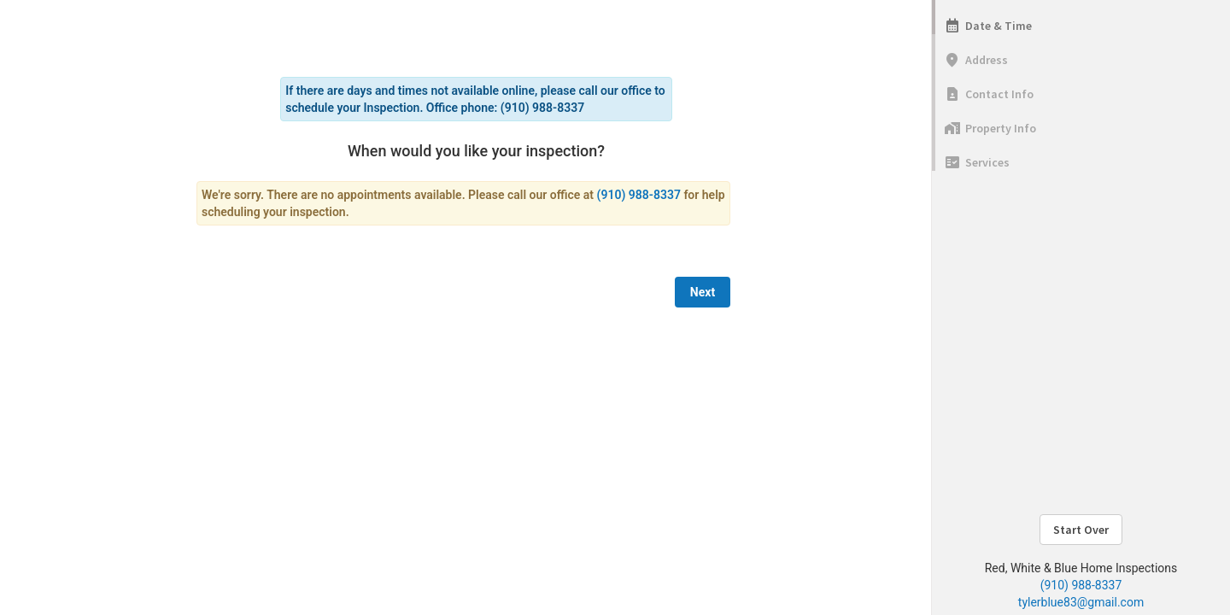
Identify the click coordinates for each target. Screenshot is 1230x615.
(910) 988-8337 (1081, 585)
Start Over (1081, 529)
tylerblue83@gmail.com (1081, 602)
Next (702, 292)
